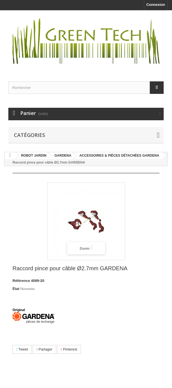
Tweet (22, 349)
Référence (21, 281)
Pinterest (69, 349)
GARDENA (62, 155)
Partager (44, 349)
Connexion (155, 4)
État (16, 289)
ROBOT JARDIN (33, 155)
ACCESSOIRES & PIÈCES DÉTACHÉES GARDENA (119, 155)
